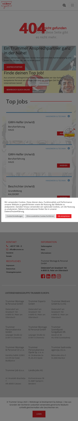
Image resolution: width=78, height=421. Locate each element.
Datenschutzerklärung (14, 211)
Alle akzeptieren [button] (64, 216)
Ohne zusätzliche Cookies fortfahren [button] (40, 216)
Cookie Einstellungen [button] (15, 216)
